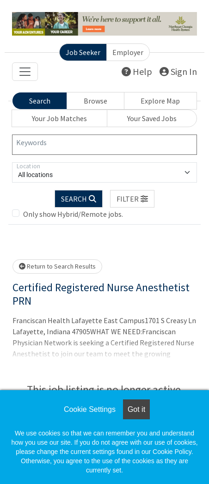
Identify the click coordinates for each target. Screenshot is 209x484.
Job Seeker (83, 52)
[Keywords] (104, 145)
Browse (95, 100)
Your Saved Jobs (152, 118)
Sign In (178, 71)
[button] (132, 199)
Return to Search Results (57, 266)
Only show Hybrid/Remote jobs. (73, 214)
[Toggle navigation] (25, 71)
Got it (136, 409)
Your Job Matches (59, 118)
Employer (127, 52)
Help (137, 71)
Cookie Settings (90, 409)
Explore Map (160, 100)
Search (39, 100)
